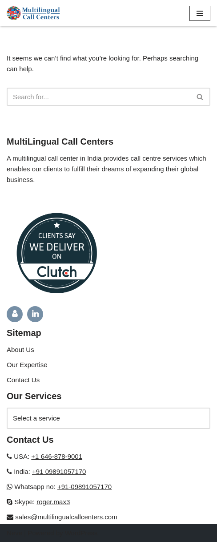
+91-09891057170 (84, 486)
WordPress (81, 533)
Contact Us (23, 380)
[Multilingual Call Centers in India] (33, 13)
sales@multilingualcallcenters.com (65, 517)
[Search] (98, 97)
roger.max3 (53, 502)
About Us (20, 349)
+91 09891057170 (59, 471)
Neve (14, 533)
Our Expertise (27, 364)
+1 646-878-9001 (56, 456)
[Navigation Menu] (199, 13)
